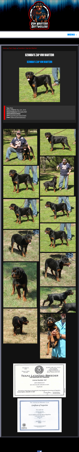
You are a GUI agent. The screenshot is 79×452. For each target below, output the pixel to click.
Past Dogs (12, 48)
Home (5, 48)
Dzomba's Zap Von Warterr (27, 48)
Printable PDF (22, 112)
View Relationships (13, 113)
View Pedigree (12, 112)
